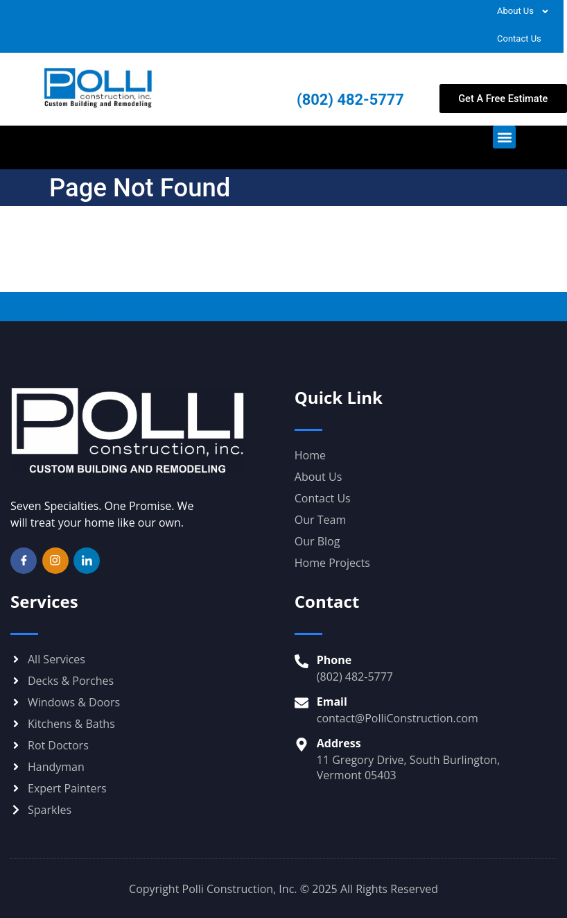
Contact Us (519, 38)
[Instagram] (55, 560)
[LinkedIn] (86, 560)
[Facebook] (23, 560)
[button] (504, 137)
